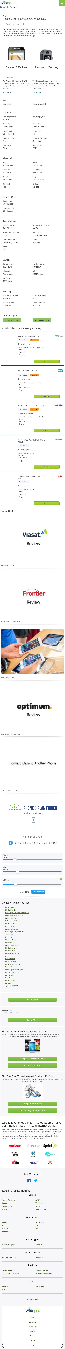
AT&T (37, 1200)
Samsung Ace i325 (11, 929)
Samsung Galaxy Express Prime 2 (17, 913)
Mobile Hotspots (8, 1245)
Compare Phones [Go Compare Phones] (32, 1065)
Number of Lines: (32, 836)
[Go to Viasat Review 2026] (32, 539)
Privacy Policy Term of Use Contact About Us (32, 1328)
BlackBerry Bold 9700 (12, 953)
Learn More (32, 1000)
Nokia (37, 1228)
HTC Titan (8, 937)
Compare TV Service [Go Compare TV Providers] (32, 1104)
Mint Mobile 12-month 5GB (28, 336)
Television (39, 1257)
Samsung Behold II (11, 945)
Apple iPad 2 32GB (11, 986)
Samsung (6, 1232)
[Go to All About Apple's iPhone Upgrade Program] (32, 651)
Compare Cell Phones (7, 7)
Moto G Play (9, 907)
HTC (4, 1225)
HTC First (8, 956)
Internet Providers (9, 1257)
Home (32, 1317)
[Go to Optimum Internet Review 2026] (32, 708)
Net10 (37, 1206)
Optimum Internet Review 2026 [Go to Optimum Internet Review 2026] (11, 734)
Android (5, 1286)
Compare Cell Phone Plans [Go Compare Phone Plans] (32, 1059)
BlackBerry (39, 1222)
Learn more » (7, 92)
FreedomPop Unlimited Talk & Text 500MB (31, 441)
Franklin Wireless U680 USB (15, 915)
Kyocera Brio (9, 967)
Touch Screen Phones (10, 1274)
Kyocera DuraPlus (11, 961)
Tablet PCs (39, 1245)
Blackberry (39, 1286)
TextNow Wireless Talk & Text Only (31, 406)
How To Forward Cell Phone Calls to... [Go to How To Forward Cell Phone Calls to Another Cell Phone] (13, 790)
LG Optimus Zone (11, 910)
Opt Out (32, 1345)
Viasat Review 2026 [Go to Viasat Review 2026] (7, 565)
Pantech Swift (10, 959)
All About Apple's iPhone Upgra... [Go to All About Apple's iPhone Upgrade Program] (11, 678)
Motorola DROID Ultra (12, 964)
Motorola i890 (10, 980)
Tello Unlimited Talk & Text (28, 371)
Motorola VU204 (10, 951)
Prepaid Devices (41, 1270)
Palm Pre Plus (10, 942)
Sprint (4, 1203)
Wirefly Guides (32, 1299)
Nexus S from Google (12, 972)
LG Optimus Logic (11, 948)
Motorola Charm (10, 923)
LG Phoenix (9, 975)
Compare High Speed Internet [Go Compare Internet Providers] (32, 1110)
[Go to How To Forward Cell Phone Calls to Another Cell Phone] (32, 764)
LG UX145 (8, 978)
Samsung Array (10, 918)
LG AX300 (8, 983)
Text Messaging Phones (44, 1274)
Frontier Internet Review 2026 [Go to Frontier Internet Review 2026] (10, 621)
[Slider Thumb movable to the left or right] (15, 860)
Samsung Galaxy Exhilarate (14, 932)
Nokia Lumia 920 (11, 921)
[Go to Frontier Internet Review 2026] (32, 595)
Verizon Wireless (8, 1200)
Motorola (5, 1228)
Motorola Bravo (10, 940)
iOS (3, 1290)
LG (36, 1225)
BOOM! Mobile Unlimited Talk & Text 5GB (32, 477)
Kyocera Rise (9, 926)
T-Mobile (38, 1203)
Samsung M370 (10, 934)
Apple (4, 1222)
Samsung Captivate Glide (14, 970)
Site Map (32, 1340)
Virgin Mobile (7, 1206)
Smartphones (7, 1270)
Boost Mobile (40, 1209)
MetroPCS (6, 1209)
